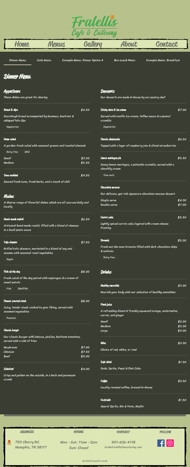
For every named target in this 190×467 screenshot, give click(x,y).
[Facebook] (161, 443)
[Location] (9, 442)
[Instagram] (170, 443)
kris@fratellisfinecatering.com (123, 447)
